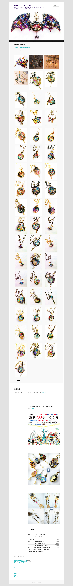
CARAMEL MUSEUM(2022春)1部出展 (36, 551)
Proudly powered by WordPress (36, 582)
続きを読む (44, 392)
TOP (14, 567)
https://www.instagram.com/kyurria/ (22, 47)
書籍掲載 (17, 389)
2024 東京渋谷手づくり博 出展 (34, 539)
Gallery (15, 568)
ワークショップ (16, 575)
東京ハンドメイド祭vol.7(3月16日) (35, 536)
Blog (14, 569)
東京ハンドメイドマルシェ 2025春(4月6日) (37, 534)
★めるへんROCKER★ (22, 6)
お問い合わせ (16, 576)
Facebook (15, 572)
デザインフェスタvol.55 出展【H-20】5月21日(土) (38, 549)
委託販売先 (15, 573)
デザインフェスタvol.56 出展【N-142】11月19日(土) (39, 547)
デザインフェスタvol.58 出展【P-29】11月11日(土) (38, 543)
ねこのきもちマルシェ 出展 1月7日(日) (36, 541)
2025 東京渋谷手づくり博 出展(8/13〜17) (41, 406)
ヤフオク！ (15, 574)
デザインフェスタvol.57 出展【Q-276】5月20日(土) (38, 545)
